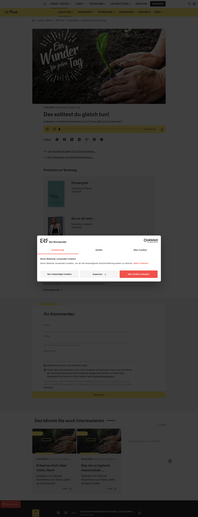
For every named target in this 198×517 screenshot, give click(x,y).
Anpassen (99, 274)
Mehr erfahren (141, 263)
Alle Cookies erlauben (138, 274)
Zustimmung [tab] (58, 250)
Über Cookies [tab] (140, 250)
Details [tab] (99, 250)
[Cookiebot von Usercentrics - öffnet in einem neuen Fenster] (146, 241)
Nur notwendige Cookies (59, 274)
